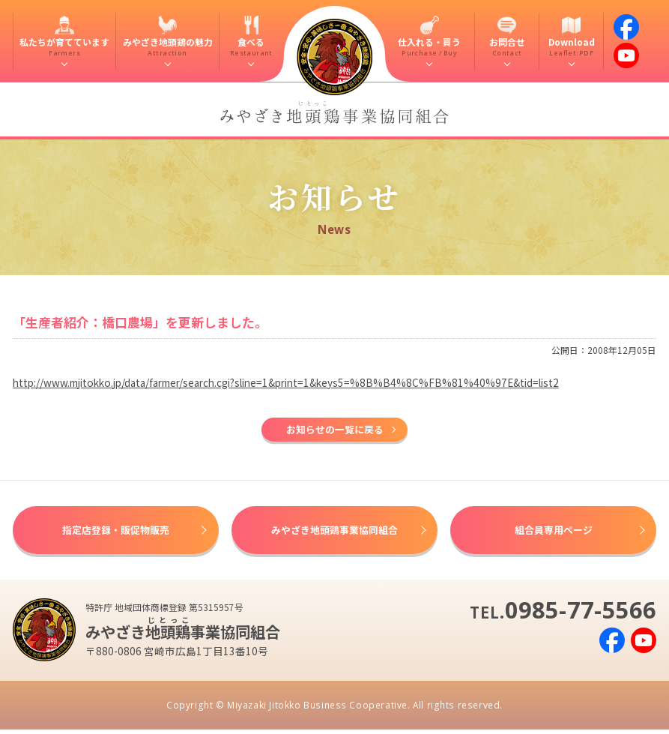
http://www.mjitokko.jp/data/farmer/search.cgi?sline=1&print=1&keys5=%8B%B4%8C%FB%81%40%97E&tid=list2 (286, 382)
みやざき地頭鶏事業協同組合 (335, 532)
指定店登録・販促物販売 (115, 532)
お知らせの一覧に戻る (334, 430)
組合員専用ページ (554, 532)
